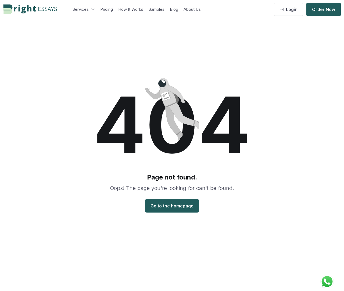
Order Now (323, 9)
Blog (174, 9)
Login (289, 9)
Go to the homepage (172, 206)
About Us (192, 9)
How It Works (130, 9)
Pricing (106, 9)
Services (84, 9)
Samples (156, 9)
